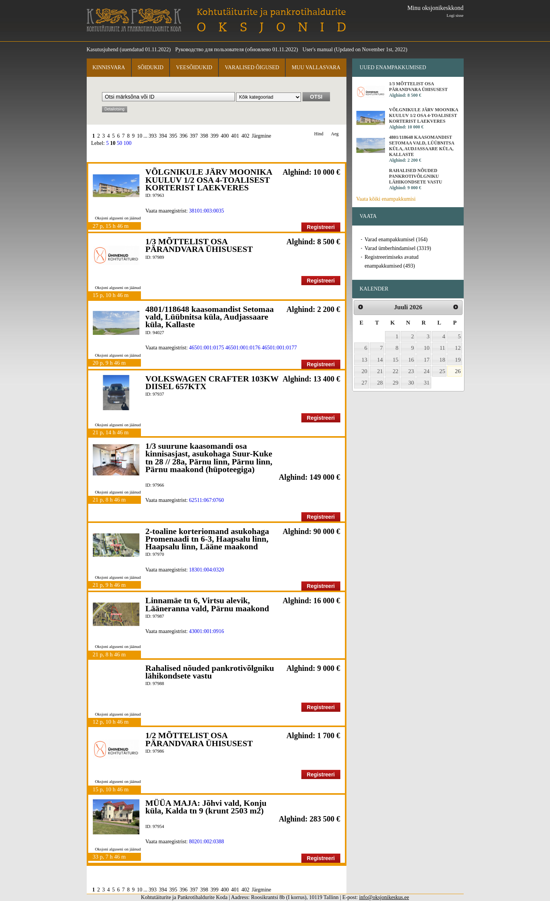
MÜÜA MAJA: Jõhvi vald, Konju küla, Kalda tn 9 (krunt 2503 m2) (206, 806)
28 (380, 383)
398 (204, 136)
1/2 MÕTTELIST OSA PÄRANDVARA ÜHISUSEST (199, 739)
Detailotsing (115, 109)
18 (442, 360)
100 (127, 143)
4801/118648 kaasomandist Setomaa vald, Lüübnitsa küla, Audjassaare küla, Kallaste (210, 317)
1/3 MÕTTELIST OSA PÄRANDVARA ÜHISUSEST (199, 245)
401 (235, 136)
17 (427, 360)
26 (458, 371)
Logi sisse (454, 15)
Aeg (335, 134)
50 (119, 143)
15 (395, 360)
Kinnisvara (108, 67)
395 (173, 136)
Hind (319, 134)
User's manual (317, 49)
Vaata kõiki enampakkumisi (386, 199)
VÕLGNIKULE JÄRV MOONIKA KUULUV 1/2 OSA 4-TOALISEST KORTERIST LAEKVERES (209, 179)
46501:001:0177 (279, 348)
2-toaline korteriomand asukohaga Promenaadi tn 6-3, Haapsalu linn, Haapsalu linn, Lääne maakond (207, 539)
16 (411, 360)
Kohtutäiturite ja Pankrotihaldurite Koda (134, 20)
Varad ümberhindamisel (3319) (398, 248)
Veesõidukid (194, 67)
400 (225, 136)
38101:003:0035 (206, 211)
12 (458, 348)
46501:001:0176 (242, 348)
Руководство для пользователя (209, 49)
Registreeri (321, 227)
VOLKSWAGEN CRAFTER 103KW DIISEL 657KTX (212, 382)
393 (153, 136)
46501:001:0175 (206, 348)
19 (458, 360)
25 (442, 371)
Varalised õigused (252, 67)
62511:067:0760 (206, 500)
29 (395, 383)
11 (442, 348)
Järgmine (261, 136)
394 (163, 136)
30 (411, 383)
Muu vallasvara (316, 67)
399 (214, 136)
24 (427, 371)
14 (380, 360)
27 (364, 383)
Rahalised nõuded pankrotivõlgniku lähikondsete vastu (210, 671)
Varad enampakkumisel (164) (396, 239)
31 (427, 383)
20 (364, 371)
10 (139, 136)
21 (380, 371)
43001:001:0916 (206, 631)
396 (184, 136)
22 (395, 371)
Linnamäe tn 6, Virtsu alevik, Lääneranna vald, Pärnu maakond (207, 604)
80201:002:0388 (206, 841)
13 (364, 360)
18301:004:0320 (206, 570)
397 (194, 136)
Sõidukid (150, 67)
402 (245, 136)
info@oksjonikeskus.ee (384, 897)
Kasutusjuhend (102, 49)
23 (411, 371)
